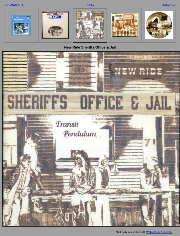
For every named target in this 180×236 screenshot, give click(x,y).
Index (90, 5)
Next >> (169, 5)
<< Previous (13, 5)
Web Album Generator (159, 232)
